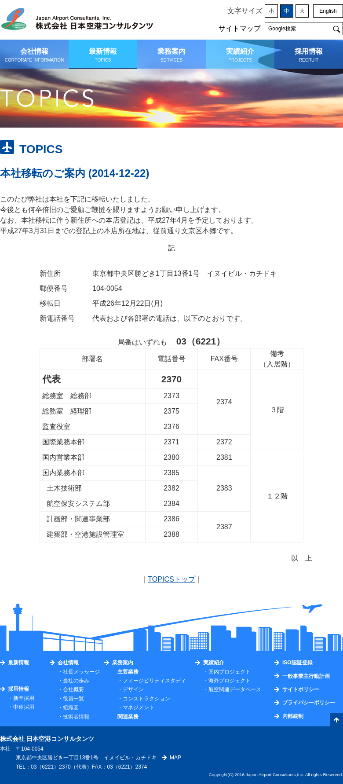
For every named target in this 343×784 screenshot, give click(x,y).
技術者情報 (76, 717)
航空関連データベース (234, 689)
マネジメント (138, 707)
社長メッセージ (81, 672)
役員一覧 (73, 699)
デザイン (133, 689)
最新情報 (18, 662)
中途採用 (23, 707)
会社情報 (68, 662)
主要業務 (128, 672)
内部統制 (292, 716)
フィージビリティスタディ (154, 681)
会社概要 (73, 689)
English (327, 11)
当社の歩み (76, 681)
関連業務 (128, 717)
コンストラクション (146, 699)
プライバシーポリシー (308, 703)
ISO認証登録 (297, 662)
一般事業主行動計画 (306, 676)
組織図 (71, 707)
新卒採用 (23, 698)
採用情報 (18, 689)
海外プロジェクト (229, 681)
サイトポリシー (300, 689)
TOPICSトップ (171, 579)
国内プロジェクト (229, 672)
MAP (175, 758)
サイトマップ (240, 28)
